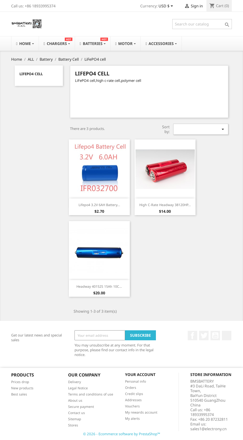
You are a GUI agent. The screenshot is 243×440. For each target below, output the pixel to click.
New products (22, 388)
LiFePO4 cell (31, 73)
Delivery (74, 382)
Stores (73, 425)
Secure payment (81, 406)
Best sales (19, 394)
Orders (130, 387)
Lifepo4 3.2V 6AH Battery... (99, 205)
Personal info (135, 381)
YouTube (215, 335)
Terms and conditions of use (90, 394)
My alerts (132, 418)
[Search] (202, 24)
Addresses (133, 400)
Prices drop (20, 382)
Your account (140, 374)
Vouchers (132, 406)
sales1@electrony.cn (208, 428)
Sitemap (74, 419)
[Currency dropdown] (167, 6)
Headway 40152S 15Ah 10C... (99, 286)
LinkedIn (226, 335)
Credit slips (134, 393)
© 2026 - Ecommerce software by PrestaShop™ (121, 433)
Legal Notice (78, 388)
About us (75, 400)
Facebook (192, 335)
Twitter (204, 335)
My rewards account (141, 412)
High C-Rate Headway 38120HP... (165, 205)
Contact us (76, 412)
